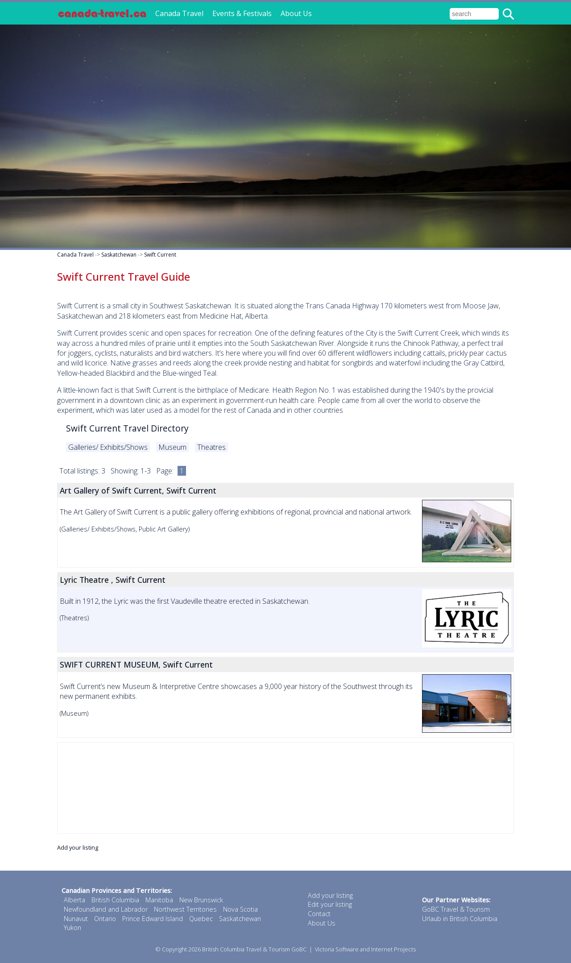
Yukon (72, 927)
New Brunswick (201, 900)
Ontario (105, 918)
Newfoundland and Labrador (106, 909)
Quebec (201, 918)
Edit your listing (330, 904)
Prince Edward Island (152, 918)
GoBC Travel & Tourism (456, 909)
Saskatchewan (119, 254)
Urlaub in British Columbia (459, 918)
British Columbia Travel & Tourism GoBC (254, 949)
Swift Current (160, 254)
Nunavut (76, 918)
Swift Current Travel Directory (127, 428)
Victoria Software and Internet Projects (365, 949)
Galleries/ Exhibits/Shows (108, 447)
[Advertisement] (285, 788)
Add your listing (77, 847)
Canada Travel (179, 13)
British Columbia (115, 900)
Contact (319, 913)
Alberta (74, 900)
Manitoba (159, 900)
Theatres (211, 447)
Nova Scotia (240, 909)
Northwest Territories (185, 909)
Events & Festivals (242, 13)
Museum (172, 447)
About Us (296, 13)
